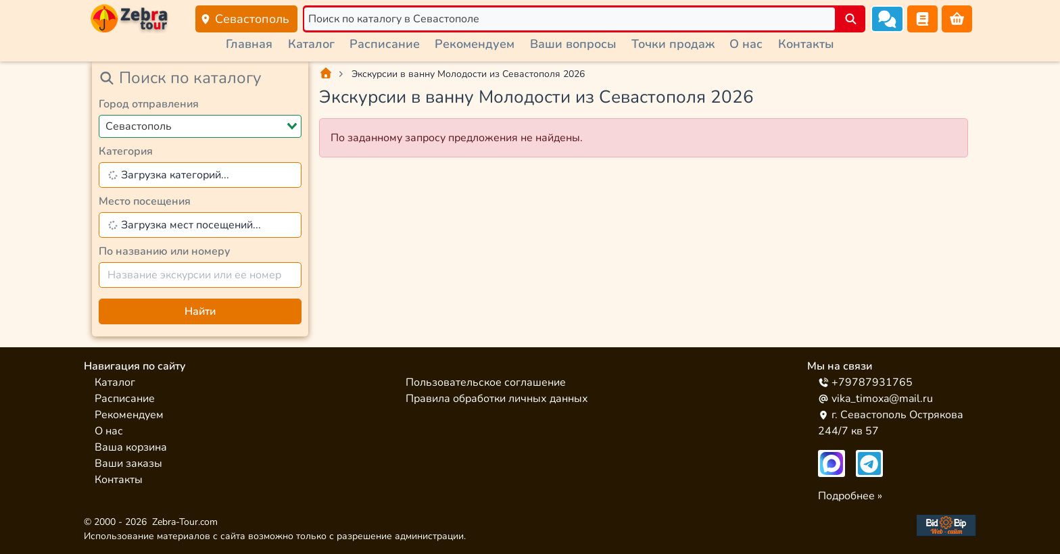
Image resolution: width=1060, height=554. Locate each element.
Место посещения (145, 201)
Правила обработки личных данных (497, 398)
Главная (249, 44)
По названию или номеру (165, 251)
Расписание (385, 44)
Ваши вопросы (573, 44)
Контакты (806, 44)
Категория (126, 151)
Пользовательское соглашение (486, 382)
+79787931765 (865, 382)
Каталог (311, 44)
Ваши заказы (128, 463)
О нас (746, 44)
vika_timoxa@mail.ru (875, 398)
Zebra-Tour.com (185, 521)
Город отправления (149, 104)
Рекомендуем (474, 44)
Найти (200, 311)
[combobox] (200, 126)
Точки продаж (673, 44)
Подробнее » (850, 495)
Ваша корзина (131, 447)
